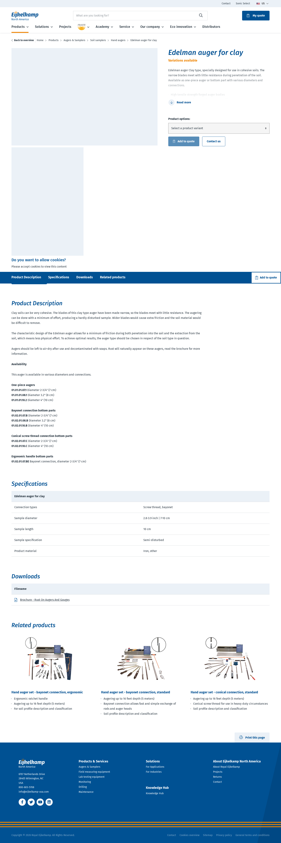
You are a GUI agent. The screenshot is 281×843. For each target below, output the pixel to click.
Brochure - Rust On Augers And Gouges (45, 599)
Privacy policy (224, 835)
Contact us (214, 141)
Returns (217, 776)
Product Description (26, 277)
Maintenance (86, 791)
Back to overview (24, 40)
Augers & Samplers (89, 766)
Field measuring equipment (94, 771)
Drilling (83, 786)
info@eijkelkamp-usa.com (34, 791)
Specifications (58, 277)
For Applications (155, 766)
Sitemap (208, 835)
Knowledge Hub (155, 793)
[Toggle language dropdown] (262, 3)
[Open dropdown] (107, 761)
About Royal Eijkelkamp (226, 766)
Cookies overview (189, 835)
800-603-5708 (26, 787)
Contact (217, 781)
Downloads (84, 277)
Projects (217, 771)
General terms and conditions (252, 835)
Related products (112, 277)
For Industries (154, 771)
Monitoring (85, 781)
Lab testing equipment (91, 776)
